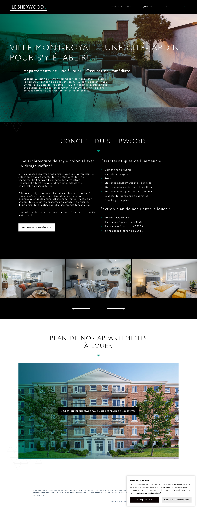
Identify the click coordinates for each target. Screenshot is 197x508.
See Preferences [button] (119, 502)
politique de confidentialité (149, 493)
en (185, 7)
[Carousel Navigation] (98, 308)
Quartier (147, 7)
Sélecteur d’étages (121, 7)
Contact (168, 7)
